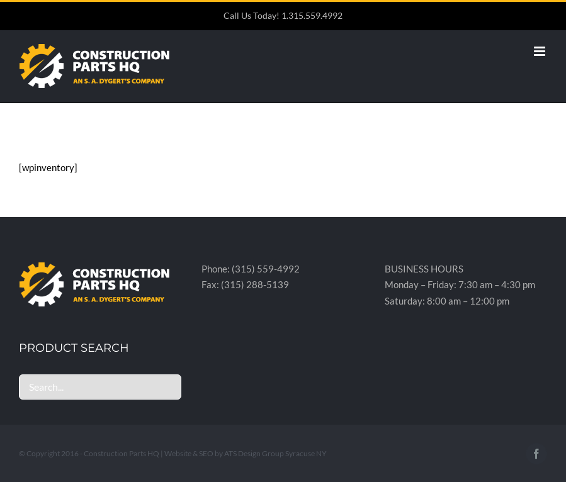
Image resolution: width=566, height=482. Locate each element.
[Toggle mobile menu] (540, 51)
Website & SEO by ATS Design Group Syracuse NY (245, 453)
